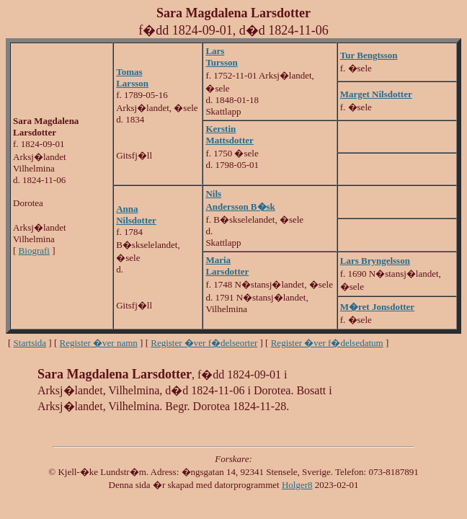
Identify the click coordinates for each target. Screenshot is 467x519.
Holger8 (297, 484)
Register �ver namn (99, 342)
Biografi (34, 250)
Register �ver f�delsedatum (327, 342)
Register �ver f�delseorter (204, 342)
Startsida (30, 342)
